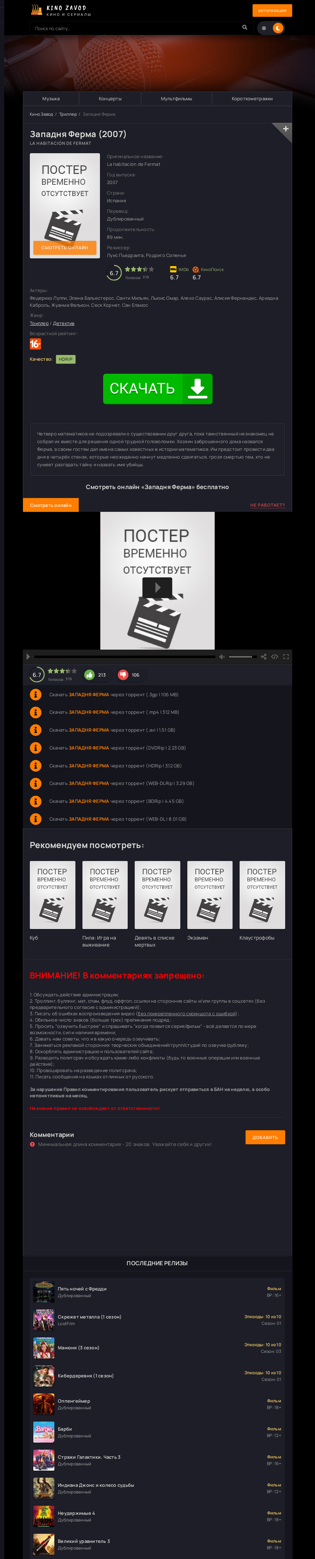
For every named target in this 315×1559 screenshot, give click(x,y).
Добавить (265, 1137)
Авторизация (267, 11)
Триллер (68, 114)
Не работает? (267, 505)
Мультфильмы (176, 98)
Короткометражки (252, 98)
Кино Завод (41, 114)
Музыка (51, 98)
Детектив (64, 323)
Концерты (110, 98)
